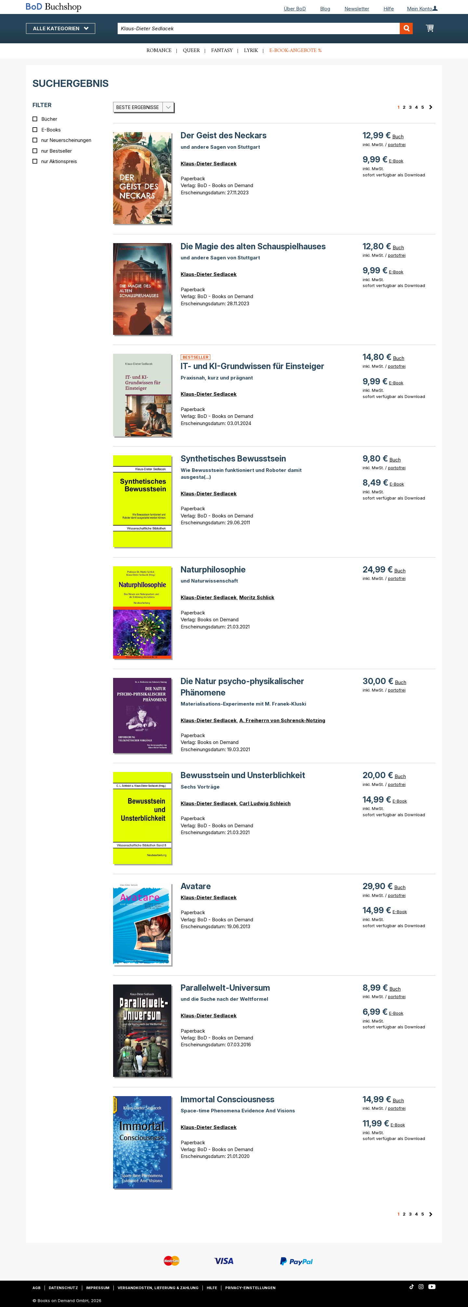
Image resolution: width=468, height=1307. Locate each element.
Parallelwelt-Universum (225, 988)
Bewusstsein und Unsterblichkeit (243, 775)
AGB (36, 1288)
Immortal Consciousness (227, 1099)
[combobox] (265, 28)
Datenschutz (63, 1288)
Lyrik (251, 50)
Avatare (196, 886)
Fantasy (222, 50)
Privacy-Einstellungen (250, 1288)
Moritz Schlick (256, 597)
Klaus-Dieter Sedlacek (209, 163)
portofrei (397, 144)
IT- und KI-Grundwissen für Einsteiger (252, 366)
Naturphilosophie (213, 569)
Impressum (98, 1288)
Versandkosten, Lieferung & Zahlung (158, 1288)
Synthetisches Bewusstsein (233, 458)
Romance (159, 50)
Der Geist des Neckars (223, 135)
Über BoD (295, 9)
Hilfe (389, 9)
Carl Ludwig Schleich (265, 803)
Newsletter (356, 9)
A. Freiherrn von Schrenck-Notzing (282, 720)
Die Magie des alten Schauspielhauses (253, 246)
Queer (191, 50)
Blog (325, 9)
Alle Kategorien (60, 28)
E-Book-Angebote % (295, 50)
